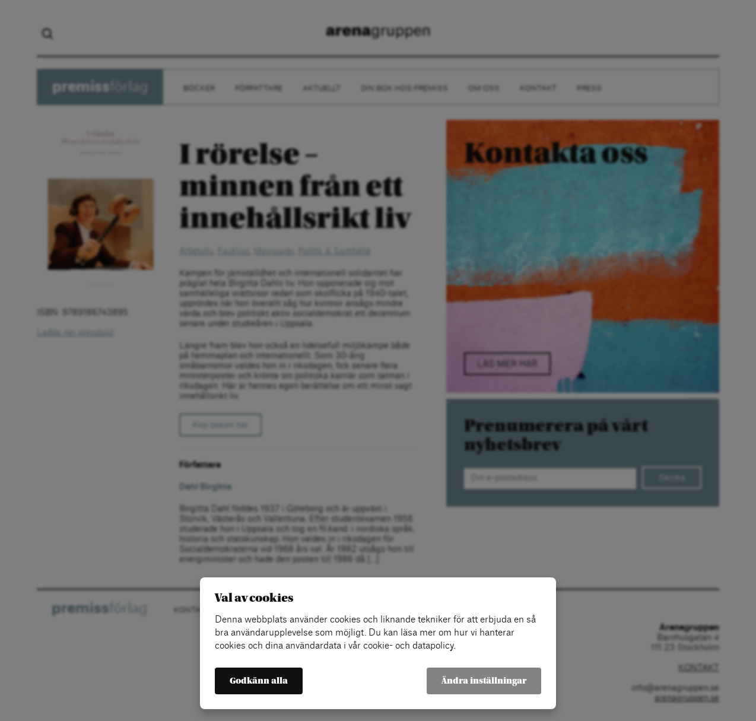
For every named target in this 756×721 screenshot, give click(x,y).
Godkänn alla (259, 681)
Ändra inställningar (483, 681)
